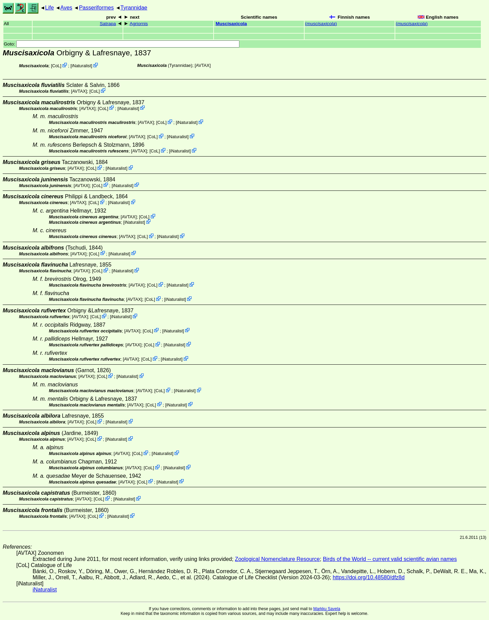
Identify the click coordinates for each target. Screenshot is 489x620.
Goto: (121, 44)
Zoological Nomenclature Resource (277, 559)
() (321, 23)
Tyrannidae (134, 8)
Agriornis (139, 23)
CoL (56, 65)
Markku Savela (326, 608)
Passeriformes (96, 8)
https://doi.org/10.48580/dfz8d (369, 577)
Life (49, 8)
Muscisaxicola (231, 23)
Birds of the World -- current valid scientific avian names (390, 559)
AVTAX (203, 65)
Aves (66, 8)
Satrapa (108, 23)
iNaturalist (81, 65)
